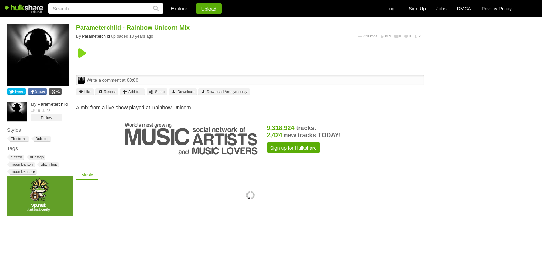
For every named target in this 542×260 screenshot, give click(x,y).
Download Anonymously (224, 91)
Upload (208, 9)
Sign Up (417, 8)
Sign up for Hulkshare (293, 148)
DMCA (464, 8)
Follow (46, 117)
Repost (107, 91)
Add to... (132, 91)
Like (84, 91)
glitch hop (48, 164)
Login (392, 8)
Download (182, 91)
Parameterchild (53, 104)
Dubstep (41, 138)
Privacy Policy (497, 8)
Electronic (18, 138)
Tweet (19, 91)
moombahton (21, 164)
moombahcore (22, 171)
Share (40, 91)
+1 (58, 91)
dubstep (36, 157)
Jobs (441, 8)
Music (87, 174)
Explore (179, 8)
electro (16, 157)
